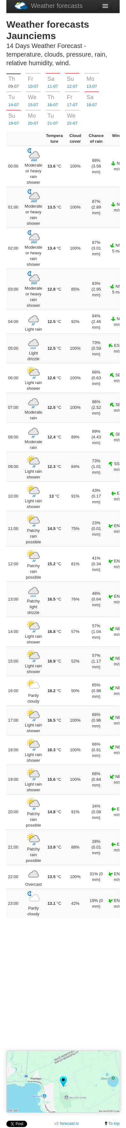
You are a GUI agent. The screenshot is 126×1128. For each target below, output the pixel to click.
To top (112, 1123)
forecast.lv (69, 1123)
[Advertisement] (66, 984)
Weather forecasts (48, 5)
